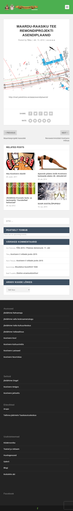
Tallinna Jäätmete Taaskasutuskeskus (20, 415)
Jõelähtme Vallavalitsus (14, 332)
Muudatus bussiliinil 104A (26, 267)
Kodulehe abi (9, 474)
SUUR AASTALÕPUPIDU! (49, 204)
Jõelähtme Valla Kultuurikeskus (17, 325)
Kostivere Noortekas (13, 357)
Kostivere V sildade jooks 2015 (24, 254)
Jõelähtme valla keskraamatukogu (18, 319)
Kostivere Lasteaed (12, 350)
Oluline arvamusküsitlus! (27, 273)
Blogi (6, 468)
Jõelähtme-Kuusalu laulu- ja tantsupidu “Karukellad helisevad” (19, 200)
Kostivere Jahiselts (12, 393)
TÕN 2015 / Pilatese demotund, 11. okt (33, 248)
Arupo (6, 409)
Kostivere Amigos (11, 387)
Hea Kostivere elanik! (16, 174)
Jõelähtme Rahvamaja (13, 313)
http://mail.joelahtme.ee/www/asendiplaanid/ (28, 97)
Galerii (6, 461)
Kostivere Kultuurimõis (14, 344)
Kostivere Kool (10, 338)
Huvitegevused (10, 455)
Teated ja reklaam (11, 449)
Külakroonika (9, 442)
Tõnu (29, 40)
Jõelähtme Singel (11, 380)
